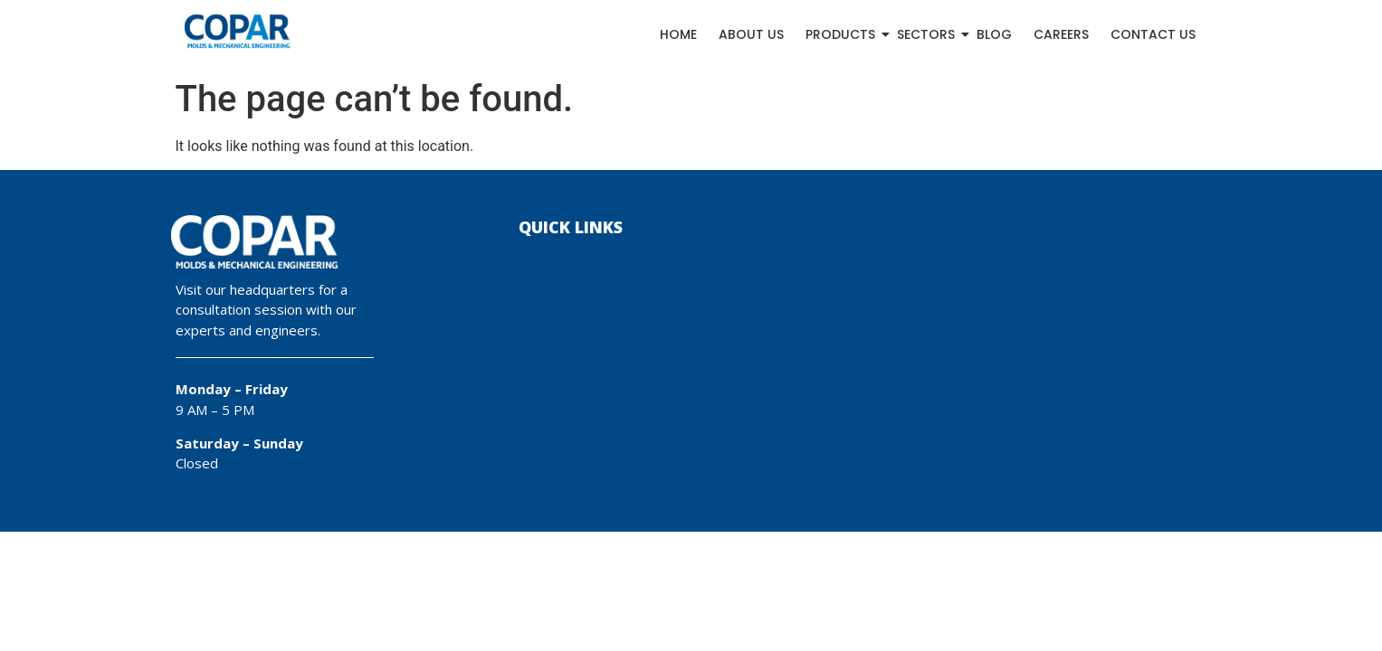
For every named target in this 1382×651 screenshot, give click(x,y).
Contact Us (1153, 34)
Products (841, 34)
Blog (994, 34)
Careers (1061, 34)
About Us (751, 34)
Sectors (927, 34)
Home (678, 34)
